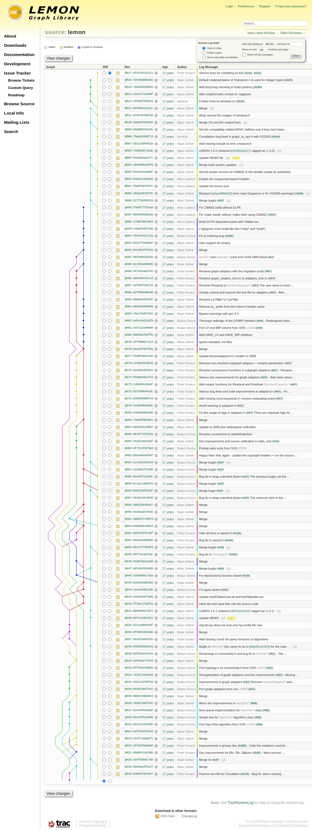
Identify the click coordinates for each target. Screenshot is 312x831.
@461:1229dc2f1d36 (139, 469)
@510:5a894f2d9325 (139, 122)
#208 (299, 193)
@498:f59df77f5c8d (139, 207)
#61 (271, 653)
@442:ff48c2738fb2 (139, 604)
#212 (257, 73)
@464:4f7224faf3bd (139, 448)
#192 (224, 589)
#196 (237, 533)
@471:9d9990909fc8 (139, 398)
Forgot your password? (290, 6)
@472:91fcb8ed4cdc (139, 391)
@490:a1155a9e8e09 (139, 264)
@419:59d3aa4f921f (139, 767)
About (10, 36)
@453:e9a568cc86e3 (139, 526)
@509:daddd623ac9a (139, 129)
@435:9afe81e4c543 (139, 653)
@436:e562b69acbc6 (139, 646)
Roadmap (16, 95)
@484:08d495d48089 (139, 306)
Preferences (246, 6)
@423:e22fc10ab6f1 (139, 738)
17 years (168, 73)
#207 (220, 200)
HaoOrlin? (242, 703)
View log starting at (259, 44)
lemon (77, 32)
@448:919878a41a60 (139, 561)
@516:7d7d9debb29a (139, 80)
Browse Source (19, 103)
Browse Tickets (21, 80)
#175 (245, 774)
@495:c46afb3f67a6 (139, 229)
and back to (290, 44)
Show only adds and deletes (219, 57)
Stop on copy (211, 48)
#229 (288, 80)
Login (229, 6)
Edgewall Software (94, 825)
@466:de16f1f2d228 (139, 434)
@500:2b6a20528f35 (139, 193)
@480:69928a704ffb (139, 335)
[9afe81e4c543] (259, 646)
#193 (220, 568)
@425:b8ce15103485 (139, 724)
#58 (253, 703)
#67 (270, 257)
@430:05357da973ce (139, 689)
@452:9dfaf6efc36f (139, 533)
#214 (275, 136)
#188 (242, 745)
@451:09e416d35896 (139, 540)
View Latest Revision (261, 33)
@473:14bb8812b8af (139, 384)
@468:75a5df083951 (139, 420)
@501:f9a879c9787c (139, 186)
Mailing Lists (16, 122)
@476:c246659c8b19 (139, 363)
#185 (256, 752)
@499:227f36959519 (139, 200)
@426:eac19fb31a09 (139, 717)
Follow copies (212, 53)
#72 (275, 441)
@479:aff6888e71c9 (139, 342)
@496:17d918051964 (139, 222)
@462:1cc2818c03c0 (139, 462)
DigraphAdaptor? (274, 682)
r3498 (244, 689)
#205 (229, 235)
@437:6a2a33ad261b (139, 639)
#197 (220, 462)
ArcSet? (204, 257)
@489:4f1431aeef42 (139, 271)
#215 (240, 101)
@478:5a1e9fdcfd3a (139, 349)
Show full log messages (257, 54)
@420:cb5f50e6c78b (139, 760)
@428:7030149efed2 (139, 703)
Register (265, 6)
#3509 (242, 448)
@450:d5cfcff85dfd (139, 547)
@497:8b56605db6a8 (139, 214)
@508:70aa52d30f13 (139, 136)
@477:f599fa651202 (139, 356)
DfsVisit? (217, 646)
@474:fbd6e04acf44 (139, 377)
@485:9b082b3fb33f (139, 299)
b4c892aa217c (241, 150)
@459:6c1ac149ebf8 (139, 483)
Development (17, 63)
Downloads (15, 45)
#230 (257, 87)
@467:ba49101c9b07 (139, 427)
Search (11, 131)
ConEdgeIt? (220, 554)
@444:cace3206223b (139, 590)
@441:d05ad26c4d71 (139, 611)
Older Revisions (291, 33)
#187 (215, 759)
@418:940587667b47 (139, 774)
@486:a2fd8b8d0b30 (139, 292)
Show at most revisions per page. (265, 49)
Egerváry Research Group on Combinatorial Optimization (273, 825)
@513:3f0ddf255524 (139, 101)
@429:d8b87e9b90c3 (139, 696)
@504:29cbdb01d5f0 (139, 165)
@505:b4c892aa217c (139, 158)
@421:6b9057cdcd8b (139, 752)
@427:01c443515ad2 (139, 710)
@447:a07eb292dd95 (139, 568)
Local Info (14, 113)
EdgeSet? (223, 257)
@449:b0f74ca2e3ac (139, 554)
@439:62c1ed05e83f (139, 625)
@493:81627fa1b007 (139, 243)
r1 (267, 150)
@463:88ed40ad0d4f (139, 455)
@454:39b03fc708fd (139, 519)
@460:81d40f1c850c (139, 476)
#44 (259, 320)
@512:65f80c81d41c (139, 108)
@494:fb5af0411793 (139, 236)
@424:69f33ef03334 (139, 731)
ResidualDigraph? (239, 285)
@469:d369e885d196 (139, 412)
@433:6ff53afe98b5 (139, 668)
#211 (248, 73)
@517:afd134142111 (139, 73)
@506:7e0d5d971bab (139, 151)
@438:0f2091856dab (139, 632)
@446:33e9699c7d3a (139, 575)
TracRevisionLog (240, 803)
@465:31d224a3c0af (139, 441)
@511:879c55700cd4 (139, 115)
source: (56, 32)
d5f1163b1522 (241, 611)
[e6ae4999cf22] (222, 193)
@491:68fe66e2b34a (139, 257)
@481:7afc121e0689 (139, 328)
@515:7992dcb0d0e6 (139, 87)
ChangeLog (189, 816)
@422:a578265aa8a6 (139, 745)
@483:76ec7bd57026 (139, 313)
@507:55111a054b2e (139, 143)
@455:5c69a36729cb (139, 512)
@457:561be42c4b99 (139, 498)
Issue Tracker (17, 73)
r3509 (251, 327)
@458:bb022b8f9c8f (139, 491)
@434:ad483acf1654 (139, 661)
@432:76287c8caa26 (139, 675)
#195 (220, 547)
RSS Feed (168, 816)
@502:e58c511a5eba (139, 179)
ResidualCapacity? (276, 384)
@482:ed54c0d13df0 (139, 321)
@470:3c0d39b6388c (139, 405)
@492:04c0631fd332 (139, 250)
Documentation (19, 54)
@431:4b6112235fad (139, 682)
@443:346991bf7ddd (139, 597)
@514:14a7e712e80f (139, 94)
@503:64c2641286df (139, 172)
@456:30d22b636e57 (139, 505)
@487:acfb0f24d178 (139, 285)
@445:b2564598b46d (139, 582)
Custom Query (20, 88)
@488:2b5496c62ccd (139, 278)
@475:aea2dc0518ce (139, 370)
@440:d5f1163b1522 (139, 618)
